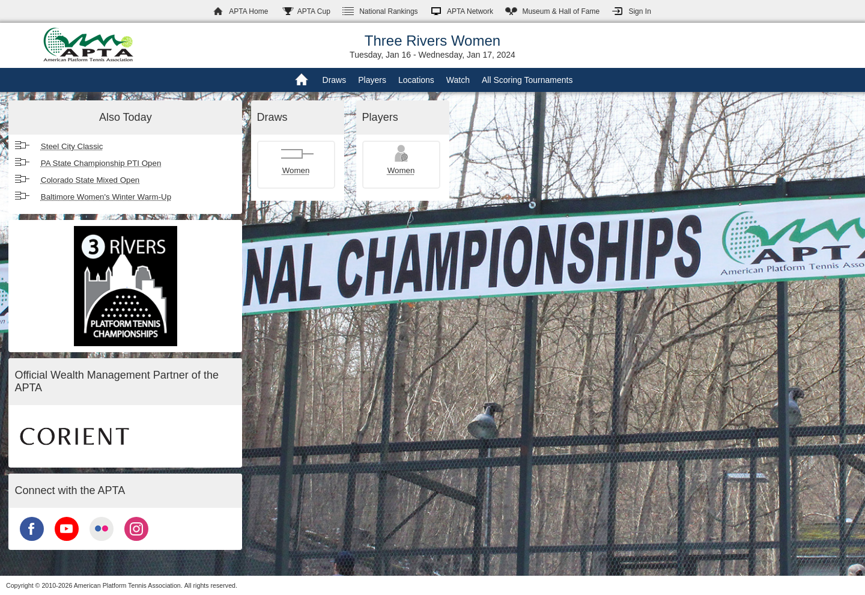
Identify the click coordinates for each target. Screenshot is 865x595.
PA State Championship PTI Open (101, 163)
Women (296, 170)
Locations (416, 80)
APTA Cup (313, 11)
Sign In (639, 11)
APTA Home (248, 11)
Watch (458, 80)
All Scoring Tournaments (527, 80)
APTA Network (470, 11)
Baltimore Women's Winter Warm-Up (106, 196)
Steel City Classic (72, 146)
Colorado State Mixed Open (90, 180)
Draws (335, 80)
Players (372, 80)
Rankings (388, 11)
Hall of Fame (560, 11)
